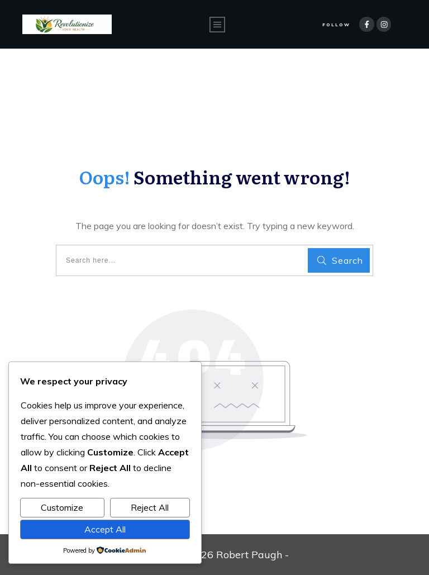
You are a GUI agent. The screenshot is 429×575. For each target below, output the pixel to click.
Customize (62, 507)
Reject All (150, 507)
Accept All (105, 529)
